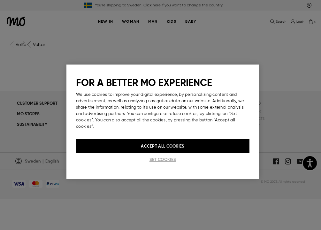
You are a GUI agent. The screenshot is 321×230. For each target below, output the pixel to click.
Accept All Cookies (162, 146)
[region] (162, 122)
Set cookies (162, 159)
